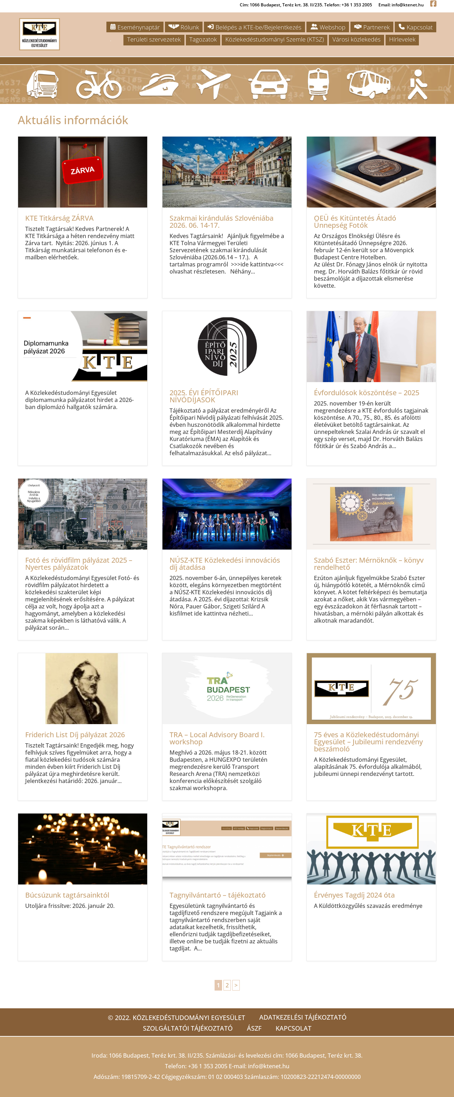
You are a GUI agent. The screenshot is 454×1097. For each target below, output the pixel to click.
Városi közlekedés (356, 39)
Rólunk (183, 27)
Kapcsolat (415, 27)
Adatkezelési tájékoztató (303, 1017)
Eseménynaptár (135, 27)
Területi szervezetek (154, 39)
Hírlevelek (402, 39)
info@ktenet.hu (268, 1066)
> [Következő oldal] (236, 985)
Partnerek (372, 27)
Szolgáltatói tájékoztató (188, 1028)
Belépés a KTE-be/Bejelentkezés (254, 27)
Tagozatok (203, 39)
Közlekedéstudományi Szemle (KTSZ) (274, 39)
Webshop (327, 27)
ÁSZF (254, 1028)
